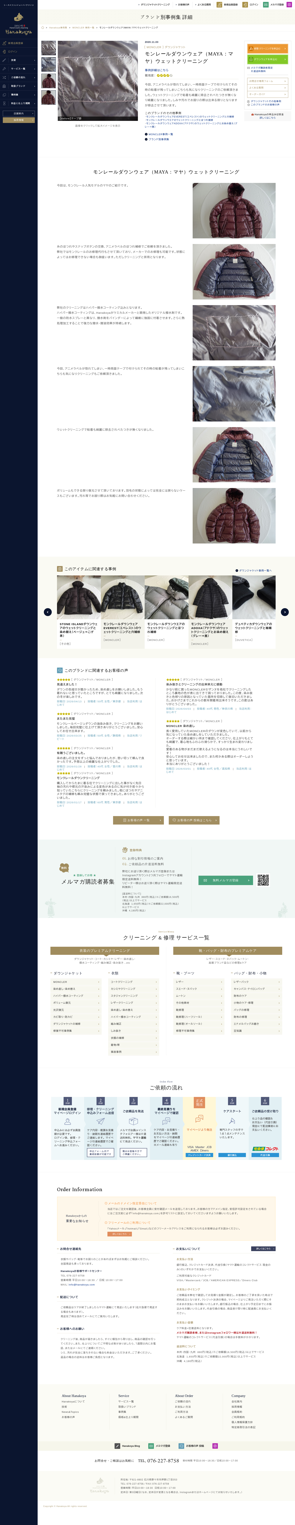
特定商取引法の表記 (244, 1427)
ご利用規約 (238, 1417)
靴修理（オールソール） (189, 1023)
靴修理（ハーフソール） (189, 1017)
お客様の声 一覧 (139, 820)
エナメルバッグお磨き (246, 1023)
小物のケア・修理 (244, 1002)
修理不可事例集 (185, 1030)
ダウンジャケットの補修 (67, 1023)
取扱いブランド (127, 1406)
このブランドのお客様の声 (265, 104)
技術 (64, 1406)
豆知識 (238, 1030)
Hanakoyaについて (73, 1401)
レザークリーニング (122, 1002)
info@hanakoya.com (82, 1284)
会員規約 (237, 1412)
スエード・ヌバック (186, 989)
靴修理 (180, 1010)
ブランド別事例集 (159, 139)
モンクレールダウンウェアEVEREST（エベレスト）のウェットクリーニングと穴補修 (190, 116)
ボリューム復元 (62, 1002)
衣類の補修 (117, 1038)
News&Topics (70, 1412)
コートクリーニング (122, 982)
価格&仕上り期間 (128, 1417)
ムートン (181, 995)
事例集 (122, 1412)
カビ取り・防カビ (63, 1017)
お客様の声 (183, 4)
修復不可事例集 (62, 1030)
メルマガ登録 (273, 5)
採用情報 (19, 120)
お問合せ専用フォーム (261, 81)
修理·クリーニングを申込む (267, 48)
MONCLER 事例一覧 (83, 28)
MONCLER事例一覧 (161, 134)
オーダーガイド (257, 94)
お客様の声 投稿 (191, 1446)
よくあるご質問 (184, 1417)
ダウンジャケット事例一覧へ (255, 570)
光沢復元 (58, 1010)
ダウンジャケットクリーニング (155, 4)
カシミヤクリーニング (123, 989)
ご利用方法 (181, 1412)
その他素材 (182, 1002)
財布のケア (240, 995)
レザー (180, 982)
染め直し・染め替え (64, 989)
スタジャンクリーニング (124, 995)
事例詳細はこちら (157, 70)
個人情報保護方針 (242, 1422)
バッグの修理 (241, 1010)
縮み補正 (116, 1023)
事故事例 (116, 1052)
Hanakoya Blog (127, 1446)
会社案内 (237, 1401)
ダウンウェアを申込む (266, 59)
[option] (98, 81)
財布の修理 (240, 1017)
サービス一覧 (126, 1401)
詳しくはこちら (268, 118)
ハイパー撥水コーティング (68, 995)
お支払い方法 (183, 1406)
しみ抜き (116, 1030)
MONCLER (60, 982)
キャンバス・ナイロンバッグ (249, 989)
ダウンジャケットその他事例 (266, 101)
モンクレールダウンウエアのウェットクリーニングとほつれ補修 (179, 120)
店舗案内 (19, 113)
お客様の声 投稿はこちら (194, 820)
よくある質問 (204, 4)
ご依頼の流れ (183, 1401)
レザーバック (241, 982)
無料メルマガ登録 (226, 880)
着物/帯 (115, 1045)
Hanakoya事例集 (58, 28)
